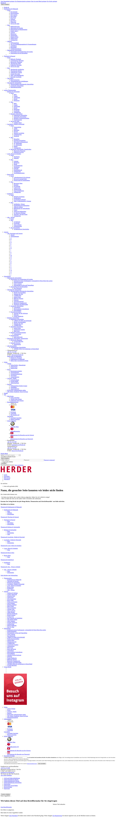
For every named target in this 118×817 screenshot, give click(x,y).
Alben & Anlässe (18, 207)
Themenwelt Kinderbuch (7, 559)
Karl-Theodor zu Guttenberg (14, 618)
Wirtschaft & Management (21, 142)
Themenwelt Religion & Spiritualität (10, 527)
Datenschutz (7, 784)
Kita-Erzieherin (14, 13)
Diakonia (16, 300)
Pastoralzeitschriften (15, 87)
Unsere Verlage (11, 708)
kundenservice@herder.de (18, 445)
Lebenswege (17, 187)
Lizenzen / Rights (11, 378)
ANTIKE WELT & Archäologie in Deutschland (26, 349)
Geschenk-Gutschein (15, 418)
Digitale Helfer (14, 37)
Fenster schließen (5, 794)
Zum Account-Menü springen (38, 1)
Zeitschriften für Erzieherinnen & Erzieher (21, 51)
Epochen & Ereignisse (19, 140)
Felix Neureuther (11, 599)
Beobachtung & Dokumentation (18, 29)
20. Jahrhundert (18, 143)
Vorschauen (13, 375)
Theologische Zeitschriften (14, 82)
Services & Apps (14, 23)
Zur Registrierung (57, 815)
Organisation (13, 35)
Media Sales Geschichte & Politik (19, 360)
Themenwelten (8, 578)
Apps (8, 534)
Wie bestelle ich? (15, 415)
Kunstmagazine (18, 119)
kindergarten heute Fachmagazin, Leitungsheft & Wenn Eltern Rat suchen (33, 281)
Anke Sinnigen (11, 621)
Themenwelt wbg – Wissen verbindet (10, 567)
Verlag (5, 362)
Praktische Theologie (16, 65)
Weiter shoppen (5, 815)
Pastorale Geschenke (15, 77)
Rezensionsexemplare (16, 371)
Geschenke (17, 111)
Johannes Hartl (11, 596)
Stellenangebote (14, 43)
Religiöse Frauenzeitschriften (21, 118)
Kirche (15, 99)
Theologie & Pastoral (9, 56)
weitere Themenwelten (10, 90)
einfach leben (17, 297)
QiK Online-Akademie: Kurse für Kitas (17, 391)
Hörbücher (16, 162)
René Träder (10, 600)
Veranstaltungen (14, 236)
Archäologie (17, 222)
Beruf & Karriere (15, 80)
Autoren (6, 232)
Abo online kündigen (6, 775)
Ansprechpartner (14, 377)
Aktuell (12, 235)
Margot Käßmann (11, 625)
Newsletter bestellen (9, 756)
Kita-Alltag (13, 16)
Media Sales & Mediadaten (14, 356)
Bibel (15, 94)
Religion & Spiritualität (13, 91)
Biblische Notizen (18, 298)
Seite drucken (4, 575)
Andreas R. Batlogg (12, 593)
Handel (6, 393)
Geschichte (17, 223)
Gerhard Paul (10, 624)
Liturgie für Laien (15, 74)
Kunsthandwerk (18, 170)
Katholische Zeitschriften (20, 115)
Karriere (9, 384)
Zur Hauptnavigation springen (23, 1)
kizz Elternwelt (18, 288)
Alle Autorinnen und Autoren (15, 233)
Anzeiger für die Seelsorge (21, 313)
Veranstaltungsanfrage (16, 374)
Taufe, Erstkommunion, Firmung (22, 201)
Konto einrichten (14, 397)
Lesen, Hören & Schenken (14, 153)
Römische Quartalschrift (20, 303)
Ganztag (12, 32)
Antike (15, 128)
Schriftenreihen (18, 226)
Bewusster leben (18, 183)
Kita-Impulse (13, 11)
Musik (15, 164)
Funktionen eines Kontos (17, 400)
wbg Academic (18, 224)
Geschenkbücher (18, 165)
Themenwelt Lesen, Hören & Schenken (11, 545)
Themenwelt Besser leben (7, 552)
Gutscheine (10, 416)
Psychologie (17, 186)
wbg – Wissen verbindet (10, 569)
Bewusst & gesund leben (20, 179)
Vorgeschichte (17, 127)
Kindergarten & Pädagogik (11, 9)
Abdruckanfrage (14, 383)
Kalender (16, 168)
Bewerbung (13, 47)
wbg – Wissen (11, 217)
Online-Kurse (14, 38)
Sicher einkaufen (11, 421)
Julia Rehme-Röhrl (12, 619)
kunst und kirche (18, 337)
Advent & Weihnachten (20, 211)
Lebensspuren (17, 334)
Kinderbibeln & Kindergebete (21, 205)
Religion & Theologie (16, 357)
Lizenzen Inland (14, 380)
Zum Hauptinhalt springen (8, 1)
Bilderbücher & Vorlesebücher (22, 208)
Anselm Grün (10, 609)
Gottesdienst (17, 307)
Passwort (26, 460)
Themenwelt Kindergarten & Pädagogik (11, 507)
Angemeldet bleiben (7, 462)
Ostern (15, 210)
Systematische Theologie (17, 60)
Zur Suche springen (52, 1)
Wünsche (16, 158)
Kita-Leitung (13, 14)
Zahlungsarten (7, 719)
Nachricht (16, 136)
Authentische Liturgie (16, 72)
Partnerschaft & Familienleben (22, 180)
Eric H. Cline (10, 627)
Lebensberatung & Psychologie (22, 177)
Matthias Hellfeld (11, 604)
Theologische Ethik (15, 63)
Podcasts (12, 19)
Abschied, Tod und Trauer (20, 214)
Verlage (9, 363)
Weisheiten (17, 156)
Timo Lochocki (11, 610)
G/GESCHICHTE (18, 341)
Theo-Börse (10, 78)
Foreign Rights (14, 381)
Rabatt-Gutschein (15, 419)
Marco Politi (10, 606)
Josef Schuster (11, 603)
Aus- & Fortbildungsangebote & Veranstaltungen (23, 44)
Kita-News (13, 20)
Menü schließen (5, 4)
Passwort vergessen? (49, 460)
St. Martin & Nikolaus (19, 213)
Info (5, 394)
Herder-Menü (4, 453)
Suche (2, 455)
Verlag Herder (7, 667)
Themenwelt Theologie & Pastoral (10, 517)
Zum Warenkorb (13, 815)
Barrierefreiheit (8, 787)
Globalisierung (18, 134)
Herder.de (3, 3)
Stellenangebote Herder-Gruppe (18, 386)
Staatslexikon (17, 344)
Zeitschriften (7, 276)
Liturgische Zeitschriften (16, 85)
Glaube (16, 96)
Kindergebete (17, 198)
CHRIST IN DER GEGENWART (22, 320)
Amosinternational (19, 301)
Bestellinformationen (12, 402)
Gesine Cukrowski (12, 594)
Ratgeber (16, 185)
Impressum (7, 788)
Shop (8, 25)
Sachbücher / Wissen (19, 204)
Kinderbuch (10, 193)
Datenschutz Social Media (11, 785)
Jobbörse (9, 41)
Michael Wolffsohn (12, 613)
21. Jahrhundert (18, 145)
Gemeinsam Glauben (19, 329)
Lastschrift (13, 413)
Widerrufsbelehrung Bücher (11, 779)
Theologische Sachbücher (17, 69)
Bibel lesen (17, 331)
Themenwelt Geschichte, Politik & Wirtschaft (13, 537)
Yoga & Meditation (19, 190)
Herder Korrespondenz (20, 292)
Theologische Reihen (16, 71)
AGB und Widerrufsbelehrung (12, 778)
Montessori (13, 34)
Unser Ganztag (18, 283)
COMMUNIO (17, 295)
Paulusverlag (13, 368)
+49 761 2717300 (11, 352)
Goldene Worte (18, 122)
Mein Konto (10, 396)
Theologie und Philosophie (21, 304)
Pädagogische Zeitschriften (14, 50)
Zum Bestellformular (6, 807)
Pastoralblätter (17, 310)
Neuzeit (16, 131)
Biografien (16, 139)
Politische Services (19, 152)
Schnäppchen (13, 40)
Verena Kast (10, 597)
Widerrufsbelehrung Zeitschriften (12, 782)
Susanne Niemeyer (12, 622)
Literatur (16, 161)
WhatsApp (13, 22)
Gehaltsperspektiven (15, 48)
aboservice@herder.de (17, 354)
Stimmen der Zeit (18, 294)
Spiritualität (17, 97)
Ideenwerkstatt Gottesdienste (21, 309)
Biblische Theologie (15, 59)
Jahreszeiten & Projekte (16, 28)
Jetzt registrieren (19, 465)
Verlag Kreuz (13, 366)
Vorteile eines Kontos (16, 399)
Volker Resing (11, 612)
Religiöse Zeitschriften (16, 114)
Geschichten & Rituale (20, 199)
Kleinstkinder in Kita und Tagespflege (24, 285)
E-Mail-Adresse (5, 460)
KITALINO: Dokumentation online (16, 390)
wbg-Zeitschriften (15, 227)
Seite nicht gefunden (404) (11, 486)
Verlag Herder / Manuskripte (18, 365)
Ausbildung (13, 46)
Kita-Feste (13, 17)
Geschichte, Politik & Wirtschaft (15, 124)
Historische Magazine (19, 151)
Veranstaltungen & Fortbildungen (19, 81)
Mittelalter (16, 130)
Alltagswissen (17, 189)
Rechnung (13, 412)
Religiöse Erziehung (19, 196)
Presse (9, 369)
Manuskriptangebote (12, 717)
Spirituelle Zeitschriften (20, 117)
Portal (8, 10)
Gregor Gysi (10, 616)
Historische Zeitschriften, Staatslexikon (20, 149)
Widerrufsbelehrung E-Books (11, 781)
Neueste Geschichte (19, 133)
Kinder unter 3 (14, 31)
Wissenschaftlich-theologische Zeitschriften (22, 84)
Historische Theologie (16, 62)
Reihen (15, 146)
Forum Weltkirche (18, 316)
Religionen (17, 100)
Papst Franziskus (11, 607)
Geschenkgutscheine (19, 173)
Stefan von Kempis (12, 602)
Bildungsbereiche (15, 26)
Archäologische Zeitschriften (21, 229)
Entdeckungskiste (18, 282)
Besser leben (10, 174)
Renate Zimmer (11, 615)
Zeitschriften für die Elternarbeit (18, 53)
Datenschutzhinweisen (32, 763)
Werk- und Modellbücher (17, 75)
